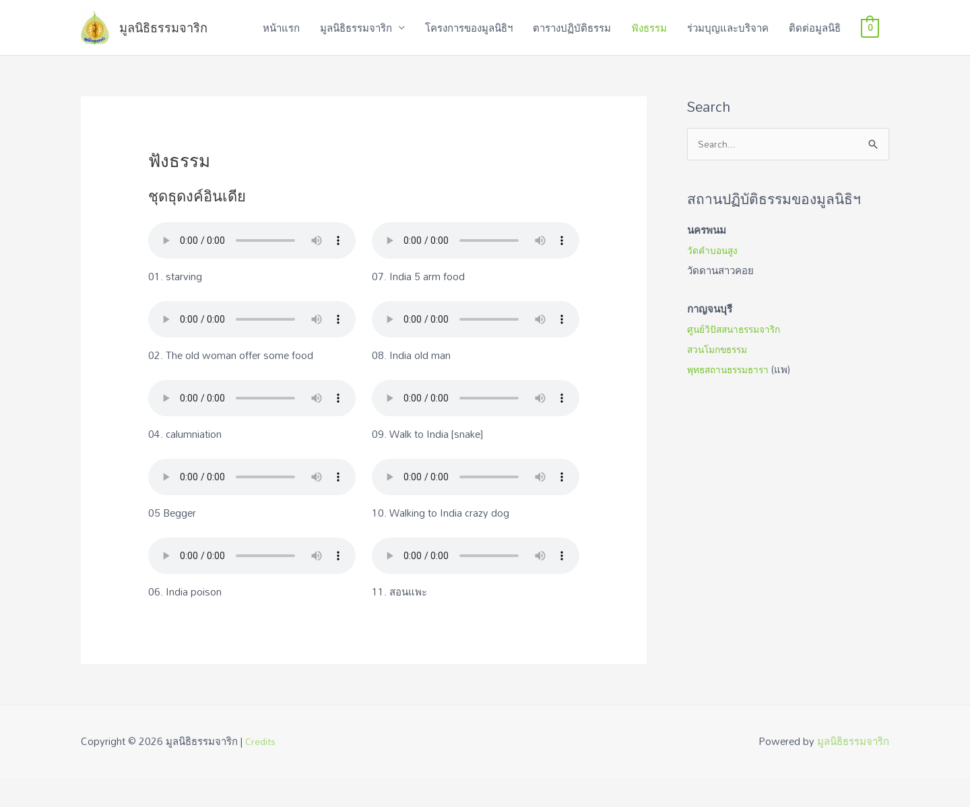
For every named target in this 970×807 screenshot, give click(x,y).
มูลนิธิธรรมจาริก (191, 42)
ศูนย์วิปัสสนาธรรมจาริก (738, 359)
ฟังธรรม (649, 42)
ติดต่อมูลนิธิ (815, 42)
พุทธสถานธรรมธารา (732, 399)
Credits (261, 770)
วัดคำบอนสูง (714, 281)
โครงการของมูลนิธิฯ (469, 42)
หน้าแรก (281, 42)
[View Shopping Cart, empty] (870, 42)
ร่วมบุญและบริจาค (728, 42)
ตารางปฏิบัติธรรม (572, 42)
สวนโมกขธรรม (720, 379)
